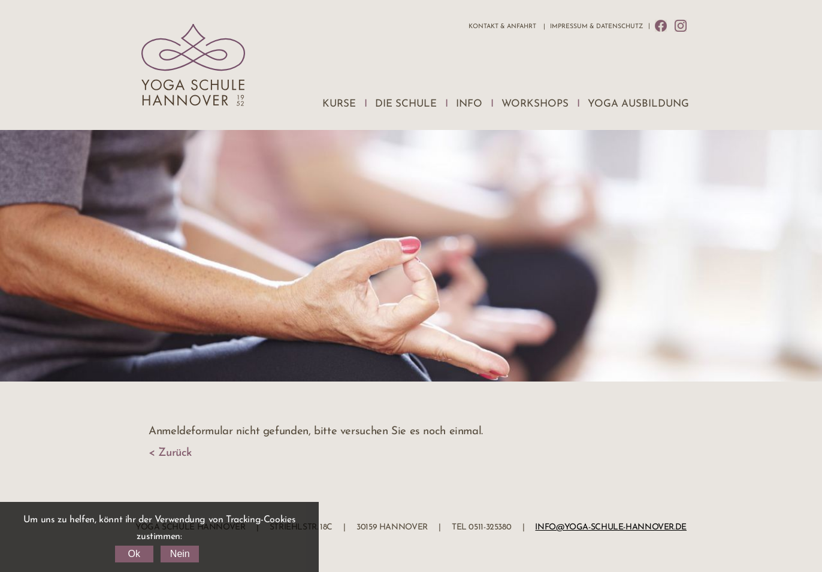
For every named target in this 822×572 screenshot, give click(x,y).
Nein (180, 554)
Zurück (175, 453)
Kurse (339, 104)
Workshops (535, 104)
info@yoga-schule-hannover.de (611, 527)
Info (469, 104)
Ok (134, 554)
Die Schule (406, 104)
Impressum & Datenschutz (596, 26)
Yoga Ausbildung (638, 104)
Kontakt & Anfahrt (502, 26)
